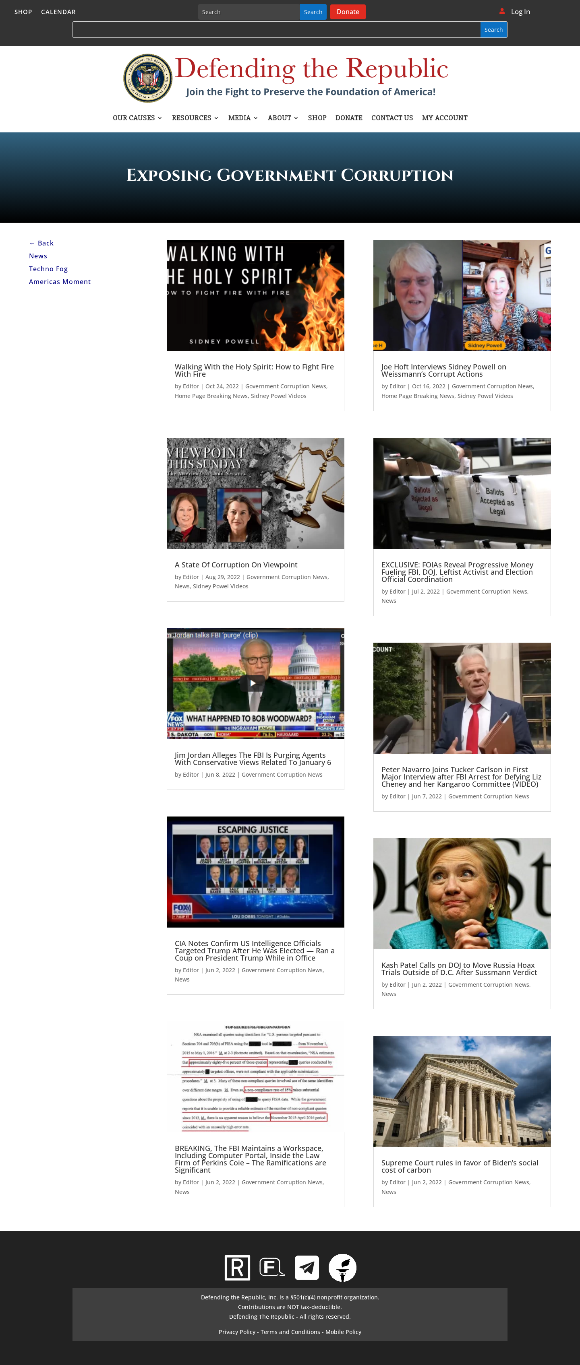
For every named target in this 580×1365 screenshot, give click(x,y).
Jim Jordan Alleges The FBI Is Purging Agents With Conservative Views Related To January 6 (253, 758)
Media (239, 118)
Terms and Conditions (290, 1332)
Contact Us (392, 118)
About (279, 118)
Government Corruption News (285, 386)
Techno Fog (48, 268)
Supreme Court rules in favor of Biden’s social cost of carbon (460, 1166)
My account (445, 118)
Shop (23, 12)
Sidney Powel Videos (279, 396)
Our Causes (134, 118)
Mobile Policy (343, 1332)
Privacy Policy (237, 1332)
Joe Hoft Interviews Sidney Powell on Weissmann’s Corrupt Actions (443, 370)
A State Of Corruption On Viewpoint (236, 564)
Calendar (58, 12)
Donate (348, 11)
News (38, 256)
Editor (191, 386)
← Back (41, 243)
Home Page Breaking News (211, 396)
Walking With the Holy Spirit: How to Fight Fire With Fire (254, 370)
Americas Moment (60, 281)
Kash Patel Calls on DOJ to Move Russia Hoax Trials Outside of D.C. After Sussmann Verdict (459, 968)
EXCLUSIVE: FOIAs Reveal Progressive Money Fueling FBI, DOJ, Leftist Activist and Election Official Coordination (457, 572)
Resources (191, 118)
